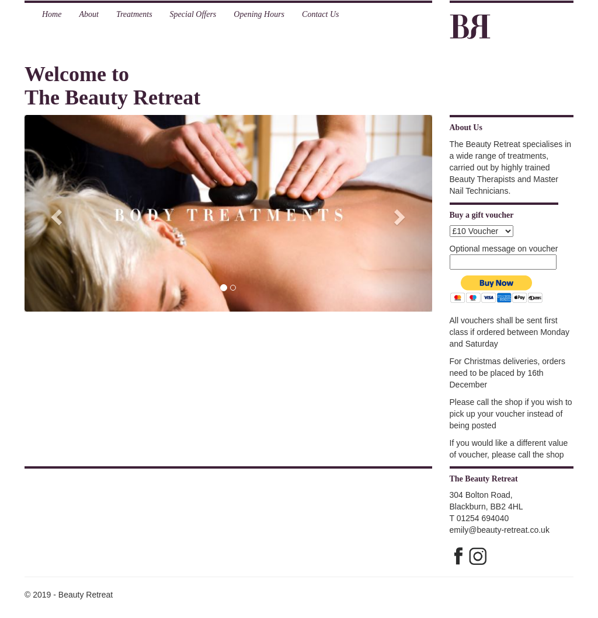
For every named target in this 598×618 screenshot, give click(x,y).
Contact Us (320, 14)
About (88, 14)
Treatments (134, 14)
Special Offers (193, 14)
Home (51, 14)
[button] (55, 213)
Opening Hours (259, 14)
